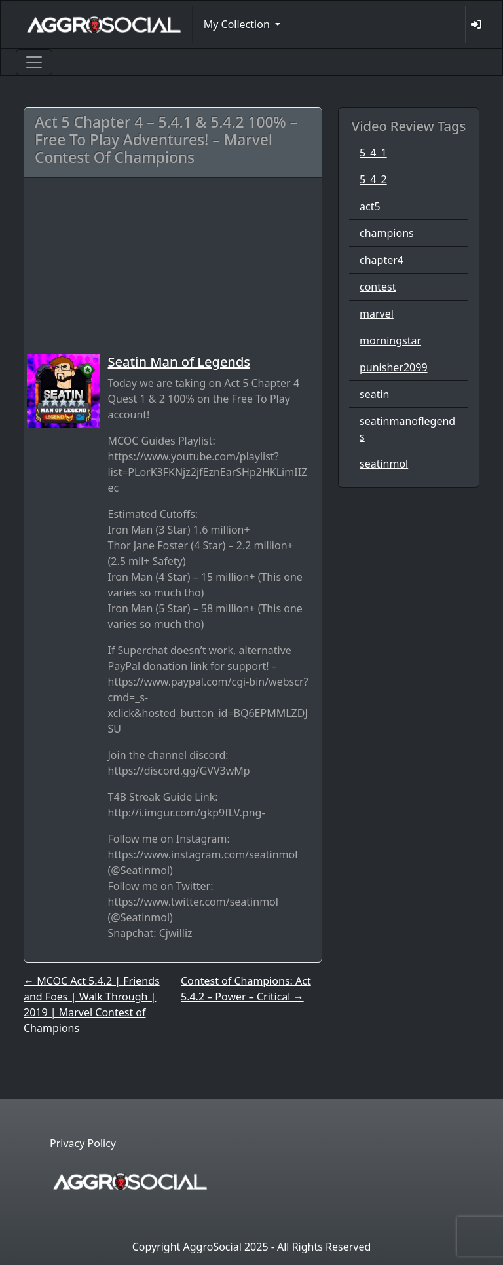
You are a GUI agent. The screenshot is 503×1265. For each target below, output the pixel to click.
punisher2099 (394, 367)
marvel (377, 313)
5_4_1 (373, 152)
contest (378, 287)
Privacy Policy (83, 1143)
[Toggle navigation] (34, 62)
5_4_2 (373, 179)
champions (387, 233)
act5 (370, 206)
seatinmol (384, 463)
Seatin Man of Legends (179, 362)
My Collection (238, 24)
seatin (374, 394)
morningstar (390, 340)
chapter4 (381, 260)
